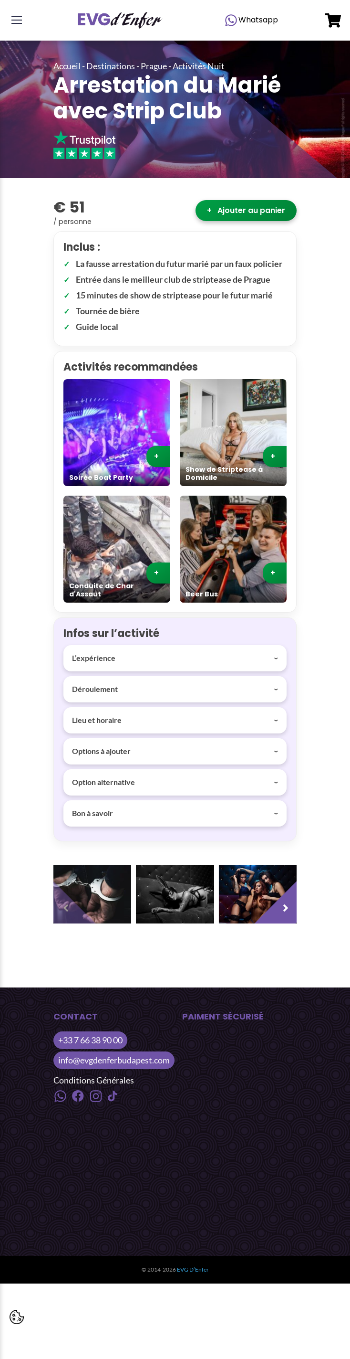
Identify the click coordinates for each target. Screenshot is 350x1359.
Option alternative (103, 781)
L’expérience (93, 657)
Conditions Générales (93, 1080)
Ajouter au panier (246, 210)
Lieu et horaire (97, 719)
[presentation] (77, 900)
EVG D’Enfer (193, 1269)
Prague (154, 66)
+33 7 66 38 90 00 (90, 1040)
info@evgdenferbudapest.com (114, 1060)
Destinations (110, 66)
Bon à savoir (92, 813)
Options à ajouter (101, 750)
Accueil (67, 66)
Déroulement (95, 688)
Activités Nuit (199, 66)
